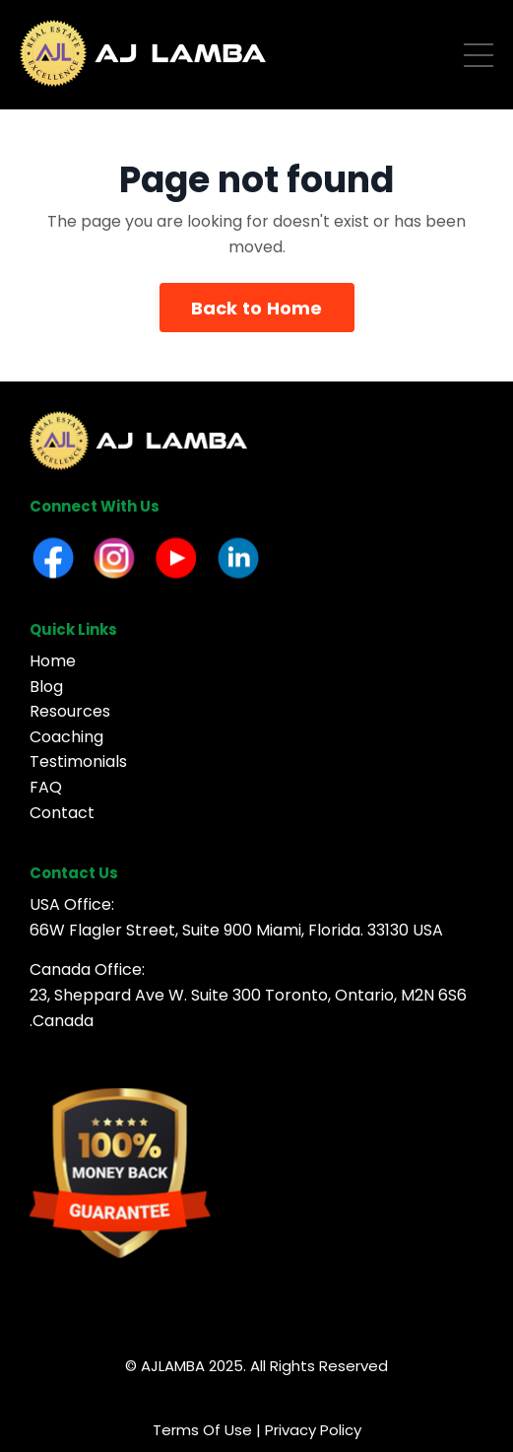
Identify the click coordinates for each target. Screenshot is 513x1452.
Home (53, 661)
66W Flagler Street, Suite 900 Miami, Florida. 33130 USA (236, 930)
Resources (70, 711)
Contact (62, 812)
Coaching (66, 737)
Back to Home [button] (257, 308)
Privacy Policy (313, 1429)
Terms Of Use (202, 1429)
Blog (46, 686)
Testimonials (78, 761)
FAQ (46, 787)
